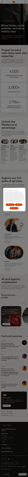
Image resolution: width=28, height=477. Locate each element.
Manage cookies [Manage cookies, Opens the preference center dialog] (14, 208)
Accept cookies (10, 204)
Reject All (18, 204)
